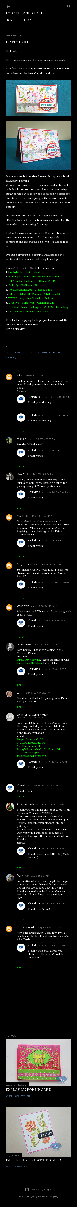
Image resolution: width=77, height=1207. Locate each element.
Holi (50, 352)
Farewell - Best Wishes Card (33, 1160)
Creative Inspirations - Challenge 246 (32, 302)
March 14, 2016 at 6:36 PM (38, 516)
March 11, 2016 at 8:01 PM (54, 415)
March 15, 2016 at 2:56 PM (36, 692)
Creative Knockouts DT (31, 742)
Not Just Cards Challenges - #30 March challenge (39, 307)
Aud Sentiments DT (28, 746)
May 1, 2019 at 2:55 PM (49, 927)
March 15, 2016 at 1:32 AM (44, 606)
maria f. (21, 439)
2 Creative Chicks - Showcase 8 (29, 311)
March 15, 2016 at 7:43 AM (54, 669)
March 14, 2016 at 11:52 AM (55, 450)
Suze (20, 515)
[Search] (69, 5)
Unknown (23, 606)
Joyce (20, 474)
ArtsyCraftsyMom (28, 804)
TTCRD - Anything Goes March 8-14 (30, 298)
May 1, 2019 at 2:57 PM (53, 945)
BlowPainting (21, 352)
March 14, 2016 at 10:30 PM (47, 564)
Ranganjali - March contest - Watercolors (33, 276)
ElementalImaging (48, 1196)
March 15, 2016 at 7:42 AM (46, 644)
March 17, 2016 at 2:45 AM (54, 761)
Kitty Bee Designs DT (30, 752)
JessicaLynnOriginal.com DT (34, 755)
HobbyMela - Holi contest (24, 272)
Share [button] (9, 347)
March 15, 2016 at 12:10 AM (55, 582)
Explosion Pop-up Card (28, 1089)
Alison (20, 375)
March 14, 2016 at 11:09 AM (41, 439)
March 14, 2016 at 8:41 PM (54, 492)
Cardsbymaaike (26, 927)
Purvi (20, 875)
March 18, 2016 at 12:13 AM (44, 785)
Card (32, 352)
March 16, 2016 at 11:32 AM (32, 717)
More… (29, 20)
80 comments (22, 1095)
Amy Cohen (24, 564)
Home (10, 20)
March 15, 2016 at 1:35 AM (54, 620)
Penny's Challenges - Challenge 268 (30, 289)
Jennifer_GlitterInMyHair (32, 714)
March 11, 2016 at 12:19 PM (39, 375)
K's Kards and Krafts (25, 13)
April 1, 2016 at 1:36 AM (53, 848)
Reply (20, 431)
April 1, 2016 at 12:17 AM (53, 804)
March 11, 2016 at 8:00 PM (55, 396)
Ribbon (57, 352)
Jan (19, 692)
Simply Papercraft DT (30, 739)
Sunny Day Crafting (28, 659)
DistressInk (41, 352)
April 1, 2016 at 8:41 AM (53, 903)
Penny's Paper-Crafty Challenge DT (39, 749)
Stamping (11, 357)
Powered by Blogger (38, 1189)
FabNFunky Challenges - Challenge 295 (32, 281)
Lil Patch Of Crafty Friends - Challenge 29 (34, 294)
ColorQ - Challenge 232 (23, 285)
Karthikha (34, 396)
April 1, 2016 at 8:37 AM (37, 875)
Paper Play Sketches (29, 663)
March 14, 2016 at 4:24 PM (39, 474)
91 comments (22, 1166)
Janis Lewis (24, 644)
